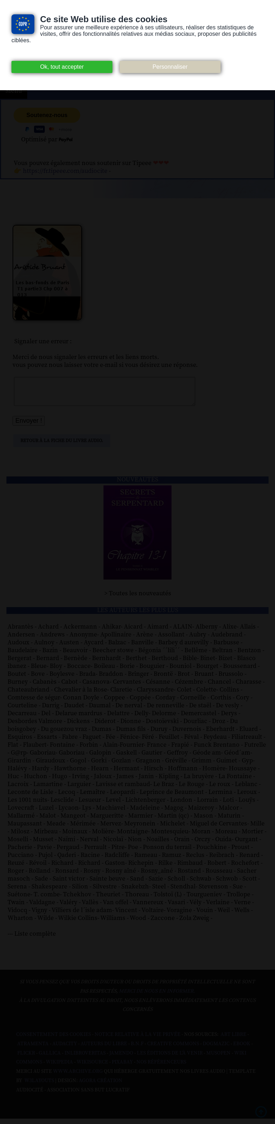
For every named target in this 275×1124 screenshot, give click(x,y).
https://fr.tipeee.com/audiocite (65, 171)
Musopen (218, 1058)
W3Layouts (38, 1086)
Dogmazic (216, 1049)
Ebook (241, 1049)
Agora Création (100, 1086)
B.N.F (137, 1049)
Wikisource (92, 1067)
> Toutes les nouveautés (137, 599)
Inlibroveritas (85, 1058)
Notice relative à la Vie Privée (138, 1040)
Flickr (26, 1058)
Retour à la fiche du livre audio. (61, 446)
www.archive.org (78, 1077)
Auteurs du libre (104, 1049)
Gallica (50, 1058)
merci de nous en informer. (157, 996)
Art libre (233, 1040)
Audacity (64, 1049)
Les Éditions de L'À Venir (170, 1058)
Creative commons (173, 1049)
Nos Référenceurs (161, 1067)
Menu (13, 91)
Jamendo (121, 1058)
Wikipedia (59, 1067)
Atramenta (33, 1049)
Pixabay (122, 1067)
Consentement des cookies (53, 1040)
